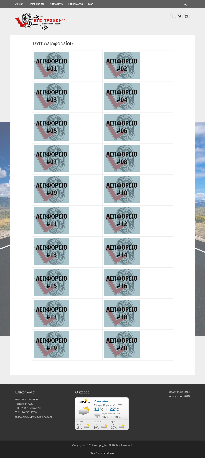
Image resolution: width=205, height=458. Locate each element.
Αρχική (19, 3)
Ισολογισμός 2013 (179, 396)
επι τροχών (100, 445)
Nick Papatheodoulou (102, 453)
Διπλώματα (56, 3)
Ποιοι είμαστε (36, 3)
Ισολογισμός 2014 (179, 391)
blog (90, 3)
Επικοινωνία (75, 3)
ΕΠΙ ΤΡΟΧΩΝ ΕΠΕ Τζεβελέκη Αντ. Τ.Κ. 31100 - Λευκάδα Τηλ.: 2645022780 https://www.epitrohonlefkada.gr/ (34, 408)
